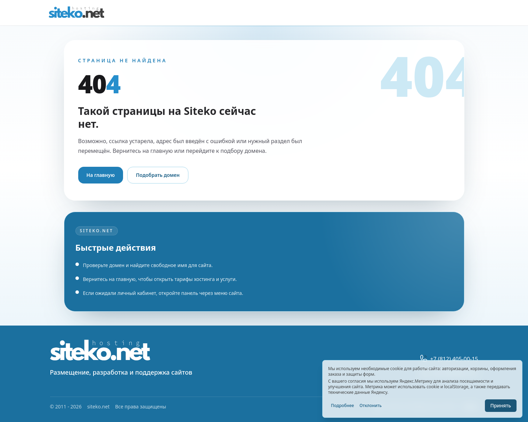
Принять (500, 405)
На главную (101, 175)
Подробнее (342, 405)
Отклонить (370, 405)
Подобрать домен (158, 175)
